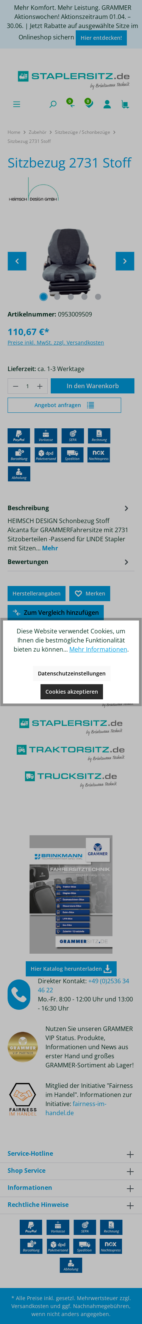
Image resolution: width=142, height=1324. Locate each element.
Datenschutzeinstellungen (72, 673)
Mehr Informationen (98, 649)
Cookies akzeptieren (71, 691)
